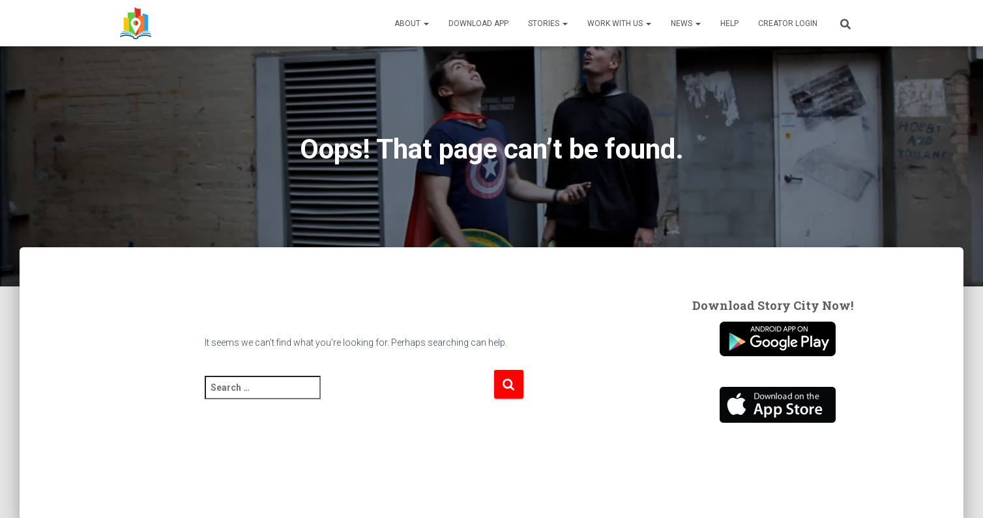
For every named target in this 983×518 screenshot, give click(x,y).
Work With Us (619, 23)
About (411, 23)
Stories (548, 23)
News (686, 23)
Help (729, 23)
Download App (478, 23)
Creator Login (787, 23)
